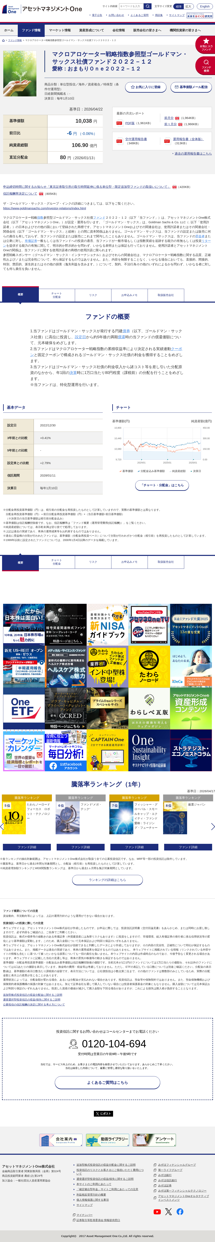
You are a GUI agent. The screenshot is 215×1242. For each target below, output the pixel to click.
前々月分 (170, 124)
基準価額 (126, 471)
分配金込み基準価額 (151, 471)
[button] (2, 826)
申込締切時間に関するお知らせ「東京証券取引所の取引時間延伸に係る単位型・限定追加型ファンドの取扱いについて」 (87, 186)
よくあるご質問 (139, 15)
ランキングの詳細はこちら (107, 880)
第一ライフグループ (170, 1170)
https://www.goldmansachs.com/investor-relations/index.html (44, 208)
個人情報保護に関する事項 (92, 1199)
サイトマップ (177, 15)
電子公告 (97, 15)
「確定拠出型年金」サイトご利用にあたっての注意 (107, 1189)
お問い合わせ (116, 15)
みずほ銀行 (165, 1175)
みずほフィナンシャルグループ (177, 1164)
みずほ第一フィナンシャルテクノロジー (182, 1190)
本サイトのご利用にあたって (93, 1184)
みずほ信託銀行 (167, 1180)
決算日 (195, 471)
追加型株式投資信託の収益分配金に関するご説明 (32, 994)
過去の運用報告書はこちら (193, 153)
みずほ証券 (165, 1185)
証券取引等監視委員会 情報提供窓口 (98, 1220)
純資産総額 (177, 471)
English (205, 6)
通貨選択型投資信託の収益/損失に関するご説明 (31, 999)
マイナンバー (84, 1215)
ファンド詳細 (27, 847)
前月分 (169, 118)
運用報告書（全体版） (188, 139)
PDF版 (130, 123)
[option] (27, 823)
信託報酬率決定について (20, 193)
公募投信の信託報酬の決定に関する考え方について (34, 1004)
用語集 (159, 15)
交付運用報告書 (136, 139)
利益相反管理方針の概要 (91, 1194)
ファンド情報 (15, 40)
